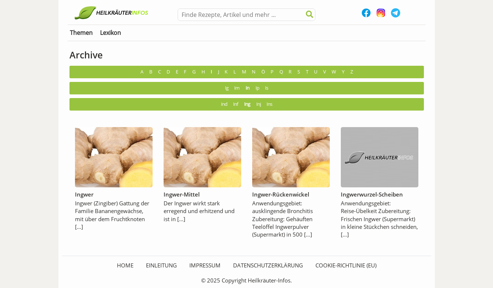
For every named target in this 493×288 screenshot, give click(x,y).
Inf (235, 104)
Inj (258, 104)
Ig (226, 88)
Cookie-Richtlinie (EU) (345, 265)
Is (266, 88)
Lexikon (110, 33)
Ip (257, 88)
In (247, 88)
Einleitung (161, 265)
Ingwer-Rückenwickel (280, 194)
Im (236, 88)
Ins (269, 104)
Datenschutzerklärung (268, 265)
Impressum (205, 265)
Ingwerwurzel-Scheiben (372, 194)
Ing (247, 104)
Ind (224, 104)
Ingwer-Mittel (182, 194)
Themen (81, 33)
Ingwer (84, 194)
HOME (125, 265)
